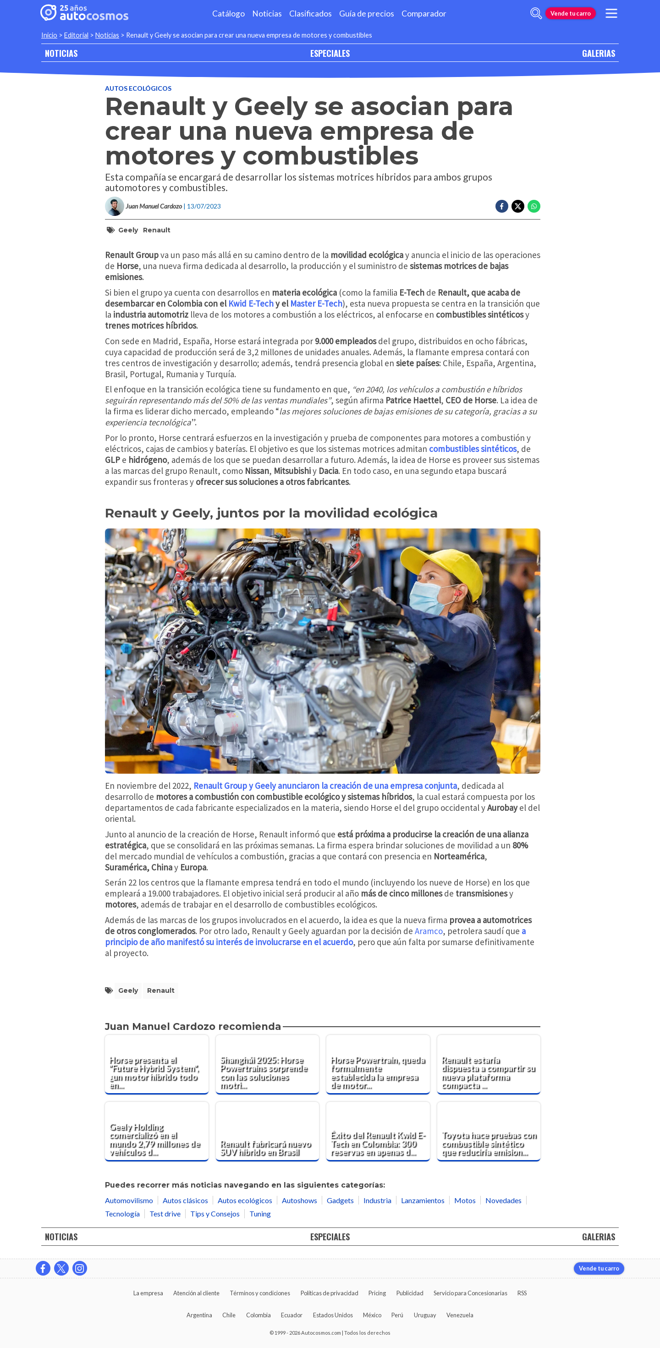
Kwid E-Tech (251, 303)
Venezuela (459, 1315)
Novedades (503, 1200)
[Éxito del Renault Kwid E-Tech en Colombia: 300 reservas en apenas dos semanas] (378, 1131)
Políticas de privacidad (329, 1293)
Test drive (165, 1213)
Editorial (76, 35)
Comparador (424, 13)
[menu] (611, 13)
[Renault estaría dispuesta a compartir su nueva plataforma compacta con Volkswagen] (489, 1065)
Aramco (429, 930)
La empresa (148, 1293)
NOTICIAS (61, 53)
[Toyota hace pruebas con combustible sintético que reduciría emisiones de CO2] (489, 1131)
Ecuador (291, 1315)
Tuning (260, 1213)
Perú (397, 1315)
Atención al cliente (196, 1293)
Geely (128, 230)
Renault (156, 230)
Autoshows (299, 1200)
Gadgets (340, 1200)
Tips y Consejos (215, 1213)
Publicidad (410, 1293)
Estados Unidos (333, 1315)
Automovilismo (129, 1200)
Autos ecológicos (138, 88)
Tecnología (122, 1213)
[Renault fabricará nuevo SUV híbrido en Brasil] (267, 1131)
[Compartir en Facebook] (501, 206)
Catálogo (228, 13)
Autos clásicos (185, 1200)
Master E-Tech (316, 303)
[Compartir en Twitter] (518, 206)
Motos (465, 1200)
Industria (377, 1200)
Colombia (258, 1315)
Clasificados (310, 13)
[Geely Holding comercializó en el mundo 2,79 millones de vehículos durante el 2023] (157, 1131)
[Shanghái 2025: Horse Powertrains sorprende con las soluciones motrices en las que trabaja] (267, 1065)
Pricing (377, 1293)
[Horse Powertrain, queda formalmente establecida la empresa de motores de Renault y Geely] (378, 1065)
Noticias (267, 13)
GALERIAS (598, 53)
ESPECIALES (330, 53)
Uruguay (425, 1315)
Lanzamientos (423, 1200)
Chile (229, 1315)
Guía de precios (366, 13)
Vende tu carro (570, 13)
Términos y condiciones (260, 1293)
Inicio (49, 35)
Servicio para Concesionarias (470, 1293)
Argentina (199, 1315)
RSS (522, 1293)
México (372, 1315)
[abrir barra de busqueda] (536, 13)
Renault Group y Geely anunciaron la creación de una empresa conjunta (325, 785)
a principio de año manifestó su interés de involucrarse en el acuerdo (315, 936)
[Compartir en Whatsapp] (534, 206)
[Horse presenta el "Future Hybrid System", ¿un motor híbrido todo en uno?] (157, 1065)
